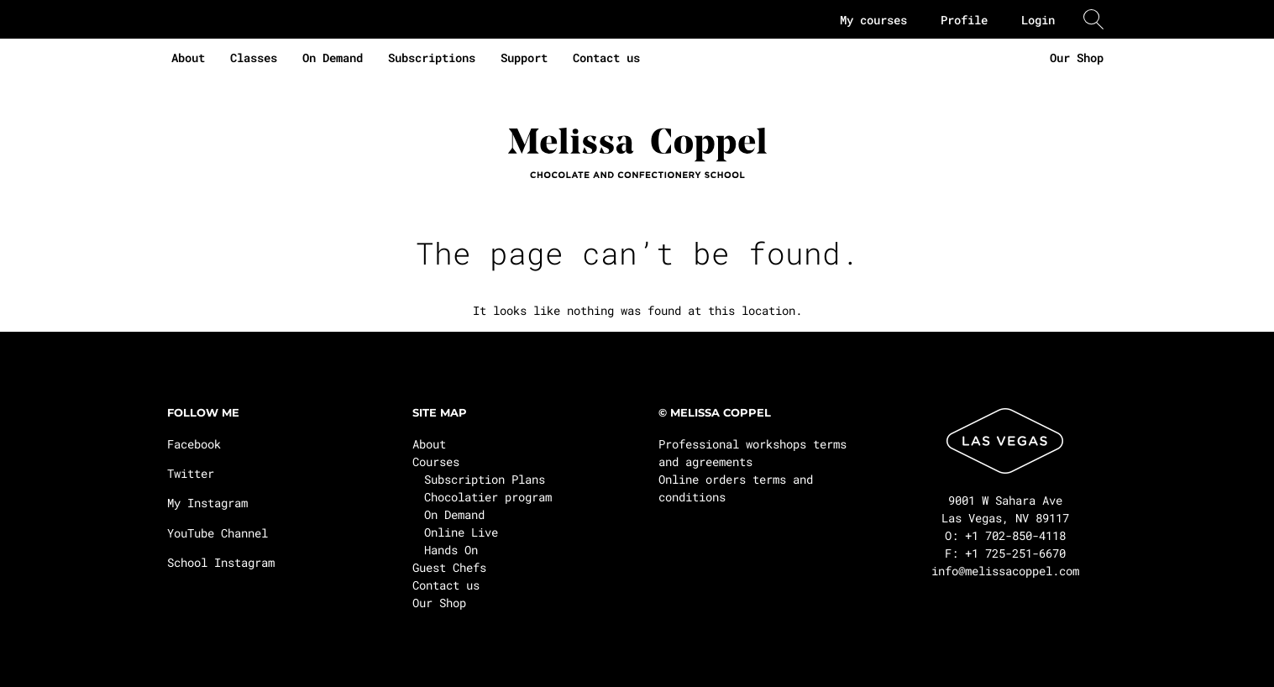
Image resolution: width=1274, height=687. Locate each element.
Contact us (606, 58)
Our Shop (1077, 58)
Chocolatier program (488, 497)
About (188, 58)
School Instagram (221, 562)
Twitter (190, 473)
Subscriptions (431, 58)
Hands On (451, 550)
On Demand (332, 58)
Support (524, 58)
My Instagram (207, 503)
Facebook (194, 444)
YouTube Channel (217, 533)
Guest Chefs (449, 567)
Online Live (461, 532)
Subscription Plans (484, 479)
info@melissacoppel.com (1005, 571)
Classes (253, 58)
